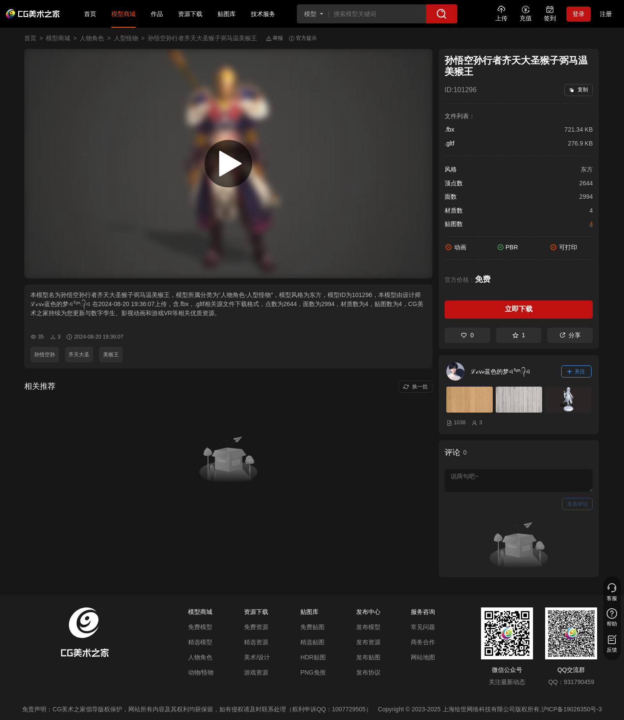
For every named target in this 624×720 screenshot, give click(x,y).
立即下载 (519, 309)
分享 (570, 335)
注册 (606, 13)
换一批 (415, 387)
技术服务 (263, 13)
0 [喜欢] (467, 335)
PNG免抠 (312, 672)
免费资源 (256, 626)
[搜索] (441, 13)
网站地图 (423, 657)
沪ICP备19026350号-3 (571, 709)
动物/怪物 (201, 672)
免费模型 (200, 626)
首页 (90, 13)
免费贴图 (312, 626)
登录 (578, 13)
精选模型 (200, 642)
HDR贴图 (312, 657)
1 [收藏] (518, 335)
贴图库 (227, 13)
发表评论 (577, 504)
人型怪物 (126, 38)
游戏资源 (256, 672)
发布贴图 (368, 657)
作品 (157, 13)
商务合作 (423, 642)
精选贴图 (312, 642)
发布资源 (368, 642)
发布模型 (368, 626)
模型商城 (123, 13)
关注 (576, 371)
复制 (578, 90)
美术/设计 (257, 657)
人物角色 (92, 38)
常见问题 (423, 626)
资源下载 (190, 13)
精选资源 (256, 642)
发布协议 (368, 672)
